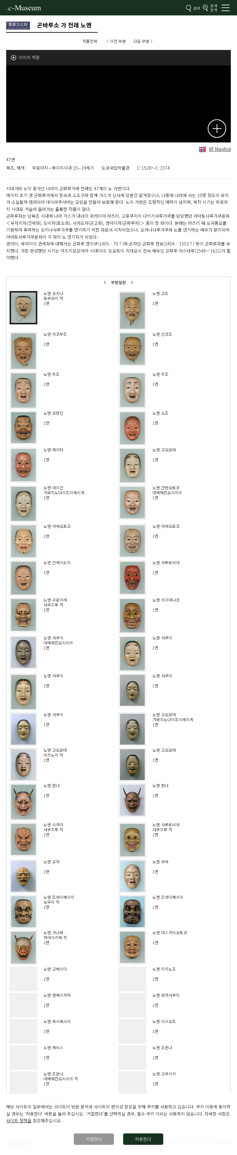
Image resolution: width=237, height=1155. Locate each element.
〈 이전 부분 (115, 41)
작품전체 (89, 41)
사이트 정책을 (18, 1120)
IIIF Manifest (215, 149)
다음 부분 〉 (144, 41)
